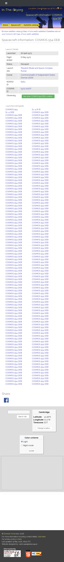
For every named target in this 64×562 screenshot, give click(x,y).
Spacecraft (16, 25)
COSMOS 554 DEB (40, 112)
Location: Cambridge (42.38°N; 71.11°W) (45, 8)
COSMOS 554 (11, 109)
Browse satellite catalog (12, 31)
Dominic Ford (9, 534)
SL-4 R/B (36, 109)
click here (41, 537)
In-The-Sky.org (12, 10)
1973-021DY (26, 88)
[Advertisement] (32, 473)
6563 (23, 82)
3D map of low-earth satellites (26, 34)
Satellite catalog (31, 25)
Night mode (27, 445)
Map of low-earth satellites (34, 31)
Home (5, 25)
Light (24, 442)
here (19, 539)
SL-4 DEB (9, 112)
